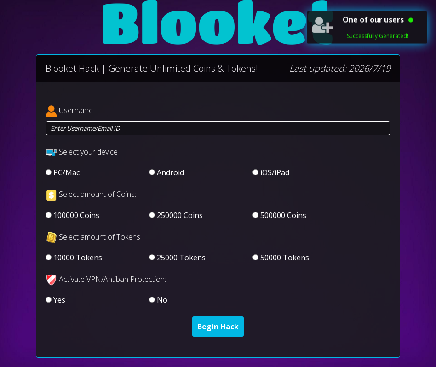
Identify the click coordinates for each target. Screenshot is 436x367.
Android (170, 172)
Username (76, 110)
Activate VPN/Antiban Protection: (112, 279)
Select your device (88, 152)
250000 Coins (180, 215)
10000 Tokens (77, 257)
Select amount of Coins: (97, 194)
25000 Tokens (181, 257)
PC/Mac (66, 172)
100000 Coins (76, 215)
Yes (59, 300)
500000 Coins (283, 215)
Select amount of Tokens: (100, 237)
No (162, 300)
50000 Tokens (284, 257)
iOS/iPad (274, 172)
